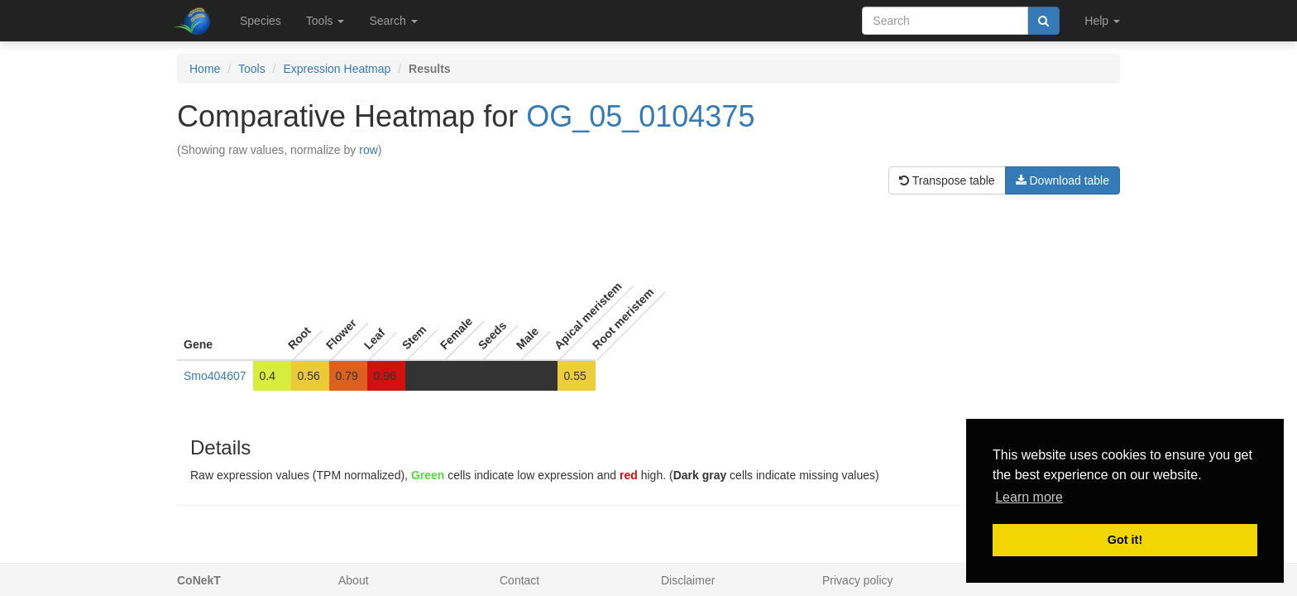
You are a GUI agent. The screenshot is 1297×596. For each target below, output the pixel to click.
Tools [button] (325, 20)
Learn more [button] (1029, 497)
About (353, 580)
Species (260, 20)
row (368, 149)
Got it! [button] (1125, 539)
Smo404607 (215, 375)
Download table (1062, 180)
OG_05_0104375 (640, 116)
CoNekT (199, 580)
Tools (252, 68)
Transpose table (947, 180)
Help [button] (1102, 20)
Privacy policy (857, 580)
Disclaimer (688, 580)
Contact (519, 580)
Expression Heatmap (336, 68)
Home (204, 68)
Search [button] (393, 20)
